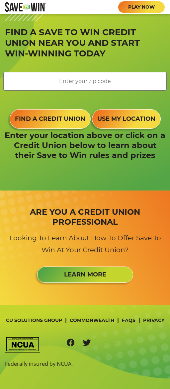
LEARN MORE (85, 274)
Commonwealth (92, 320)
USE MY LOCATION (126, 118)
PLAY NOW (141, 7)
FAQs (128, 320)
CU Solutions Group (34, 320)
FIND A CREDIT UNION (50, 118)
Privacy (153, 320)
